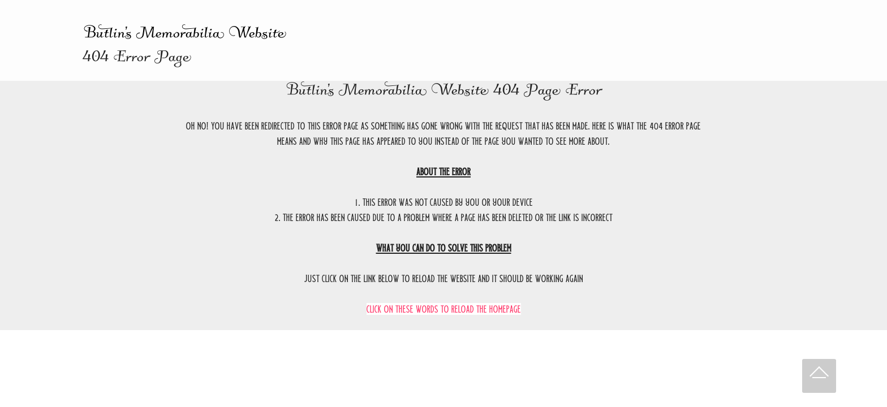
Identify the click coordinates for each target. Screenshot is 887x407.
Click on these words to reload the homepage (444, 309)
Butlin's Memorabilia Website (184, 35)
